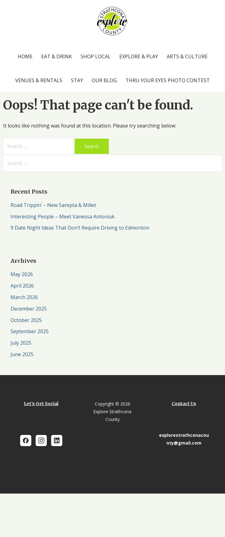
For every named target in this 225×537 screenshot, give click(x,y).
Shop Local (96, 56)
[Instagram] (41, 440)
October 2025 (26, 320)
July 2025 (21, 342)
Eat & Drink (56, 56)
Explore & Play (138, 56)
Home (25, 56)
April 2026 (22, 285)
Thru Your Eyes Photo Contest (168, 80)
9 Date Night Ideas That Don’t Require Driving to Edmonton (80, 227)
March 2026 (24, 297)
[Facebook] (25, 440)
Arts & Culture (187, 56)
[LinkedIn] (56, 440)
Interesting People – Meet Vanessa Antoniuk (63, 216)
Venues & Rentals (38, 80)
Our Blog (104, 80)
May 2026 (22, 274)
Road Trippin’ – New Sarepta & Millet (53, 205)
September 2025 (30, 331)
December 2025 (29, 308)
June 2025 (22, 354)
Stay (77, 80)
